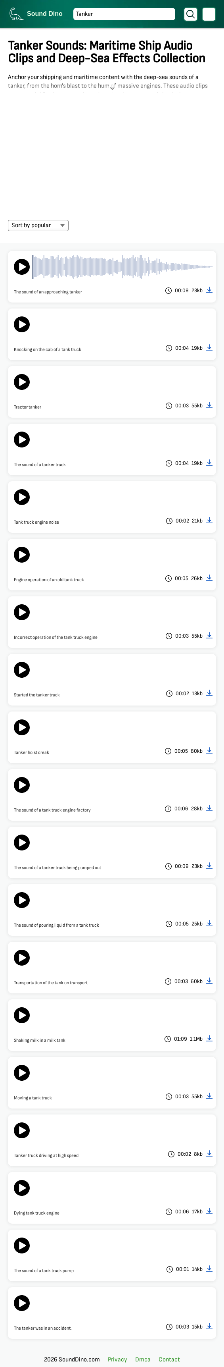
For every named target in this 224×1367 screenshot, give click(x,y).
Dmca (143, 1359)
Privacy (117, 1359)
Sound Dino (45, 13)
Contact (169, 1359)
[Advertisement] (112, 152)
